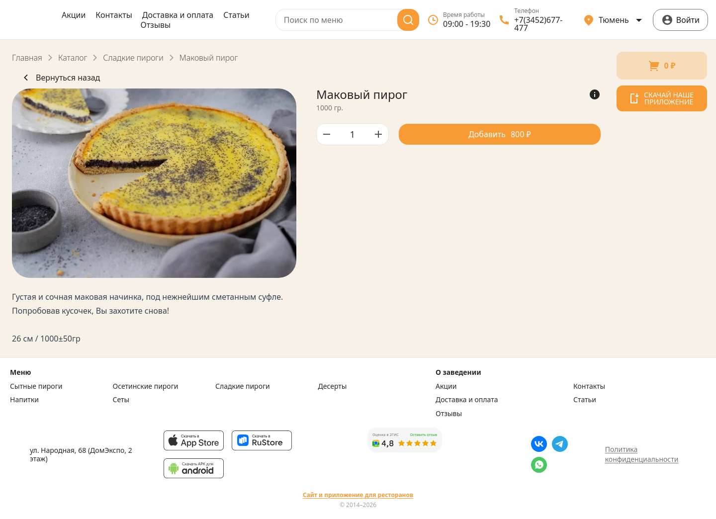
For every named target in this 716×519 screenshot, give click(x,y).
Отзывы (155, 25)
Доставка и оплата (177, 15)
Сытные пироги (36, 386)
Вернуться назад (60, 78)
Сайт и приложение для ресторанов (358, 495)
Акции (74, 15)
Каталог (72, 58)
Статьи (236, 15)
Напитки (24, 399)
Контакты (113, 15)
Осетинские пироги (146, 386)
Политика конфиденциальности (642, 454)
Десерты (332, 386)
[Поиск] (408, 20)
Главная (27, 58)
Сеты (121, 399)
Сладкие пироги (133, 58)
